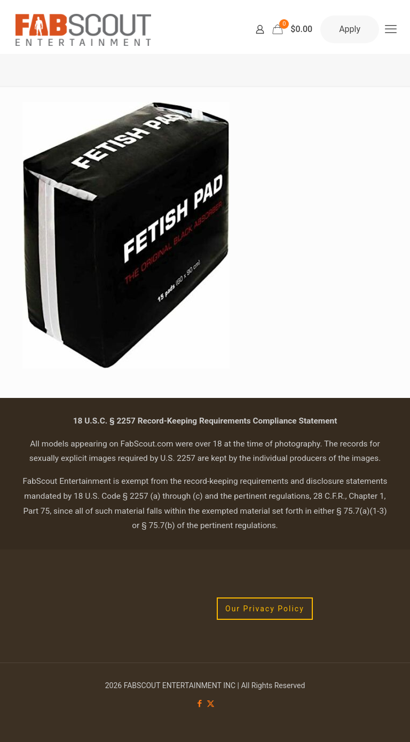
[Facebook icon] (199, 703)
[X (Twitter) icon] (211, 703)
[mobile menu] (391, 29)
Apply (349, 29)
